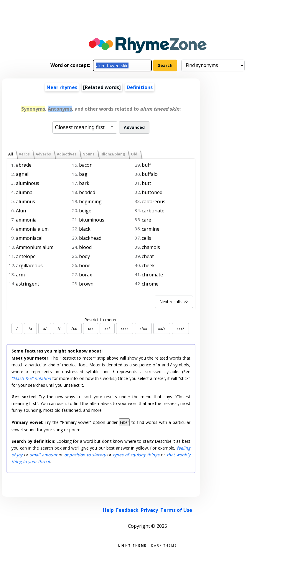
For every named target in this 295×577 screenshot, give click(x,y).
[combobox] (84, 127)
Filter (124, 422)
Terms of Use (176, 510)
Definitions (140, 87)
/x (30, 328)
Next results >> (173, 301)
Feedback (127, 510)
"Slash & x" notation (31, 378)
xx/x (162, 328)
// (58, 328)
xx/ (107, 328)
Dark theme (164, 545)
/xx (74, 328)
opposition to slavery (85, 455)
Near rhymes (62, 87)
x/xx (143, 328)
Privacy (149, 510)
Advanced (134, 127)
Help (108, 510)
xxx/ (180, 328)
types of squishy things (136, 455)
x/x (90, 328)
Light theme (132, 545)
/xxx (124, 328)
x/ (45, 328)
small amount (43, 455)
